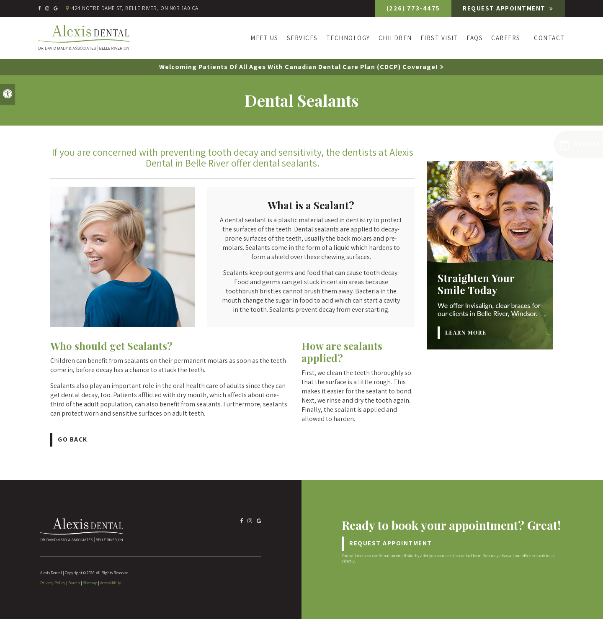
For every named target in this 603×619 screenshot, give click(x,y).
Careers (506, 38)
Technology (348, 38)
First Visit (439, 38)
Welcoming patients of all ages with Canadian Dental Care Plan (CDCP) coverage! (298, 66)
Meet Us (264, 38)
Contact (549, 38)
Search (74, 583)
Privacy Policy (52, 583)
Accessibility (110, 583)
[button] (548, 144)
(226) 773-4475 (413, 8)
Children (395, 38)
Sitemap (90, 583)
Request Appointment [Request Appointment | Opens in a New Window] (505, 8)
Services (302, 38)
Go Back (73, 439)
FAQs (474, 38)
